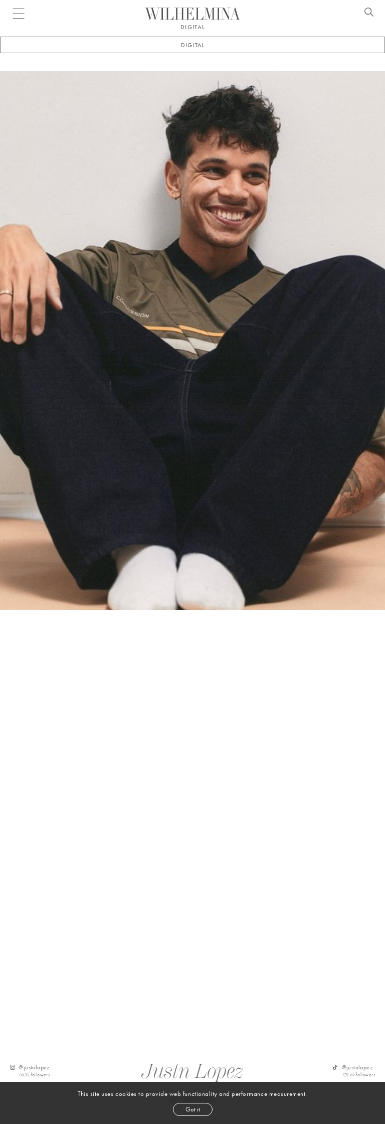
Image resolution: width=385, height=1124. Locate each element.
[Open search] (368, 13)
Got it (192, 1109)
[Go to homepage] (192, 14)
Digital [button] (192, 45)
